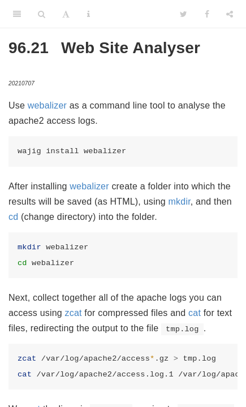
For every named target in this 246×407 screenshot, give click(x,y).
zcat (73, 313)
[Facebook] (207, 14)
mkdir (180, 201)
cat (194, 313)
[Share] (229, 14)
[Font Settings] (66, 14)
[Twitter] (183, 14)
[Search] (41, 14)
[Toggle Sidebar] (17, 14)
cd (13, 217)
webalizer (47, 105)
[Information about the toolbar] (88, 14)
